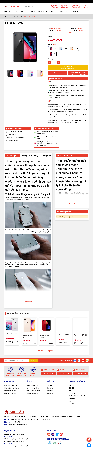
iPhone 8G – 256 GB (80, 335)
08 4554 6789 (48, 373)
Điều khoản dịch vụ (32, 393)
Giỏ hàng (50, 393)
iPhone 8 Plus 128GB (27, 336)
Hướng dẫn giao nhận (33, 391)
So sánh (15, 342)
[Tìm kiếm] (46, 6)
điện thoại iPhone (24, 199)
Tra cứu (65, 6)
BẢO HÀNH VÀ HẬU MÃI (46, 12)
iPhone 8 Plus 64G (12, 334)
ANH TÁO (7, 12)
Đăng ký (50, 391)
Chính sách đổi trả (10, 391)
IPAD (23, 12)
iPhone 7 (18, 165)
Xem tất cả (71, 203)
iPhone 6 (21, 197)
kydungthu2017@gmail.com (18, 425)
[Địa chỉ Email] (21, 360)
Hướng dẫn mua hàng (33, 385)
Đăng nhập (50, 388)
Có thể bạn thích (64, 212)
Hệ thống (55, 6)
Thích (8, 342)
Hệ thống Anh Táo (80, 373)
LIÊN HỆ (75, 12)
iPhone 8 (18, 181)
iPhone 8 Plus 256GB (44, 336)
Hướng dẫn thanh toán (33, 388)
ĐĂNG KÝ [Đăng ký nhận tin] (33, 360)
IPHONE (15, 12)
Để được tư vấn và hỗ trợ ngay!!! (78, 73)
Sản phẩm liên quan (18, 313)
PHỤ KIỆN (31, 12)
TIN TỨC (68, 12)
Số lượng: (50, 59)
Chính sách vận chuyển (11, 388)
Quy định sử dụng (10, 393)
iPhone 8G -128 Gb (63, 334)
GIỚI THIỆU (59, 12)
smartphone (39, 230)
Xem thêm (28, 302)
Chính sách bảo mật (10, 385)
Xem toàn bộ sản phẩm (46, 351)
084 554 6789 (16, 422)
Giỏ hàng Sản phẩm (76, 6)
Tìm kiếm (50, 385)
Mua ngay (57, 73)
